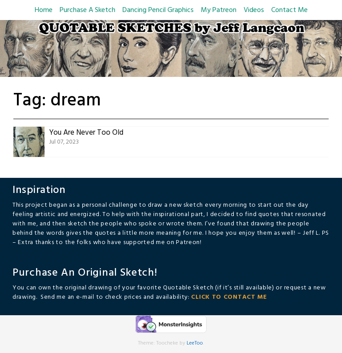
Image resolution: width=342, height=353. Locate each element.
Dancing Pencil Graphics (158, 10)
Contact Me (289, 10)
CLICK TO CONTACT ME (229, 297)
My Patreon (218, 10)
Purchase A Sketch (87, 10)
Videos (254, 10)
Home (44, 10)
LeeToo (195, 343)
